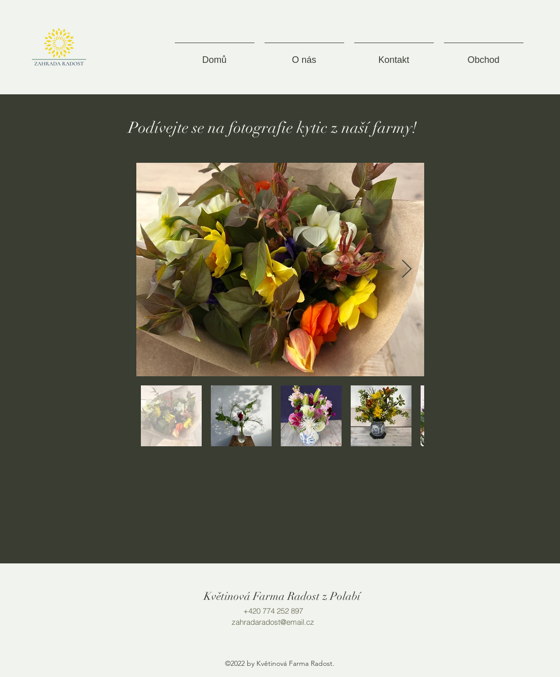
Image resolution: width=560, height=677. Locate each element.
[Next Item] (407, 269)
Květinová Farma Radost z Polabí (282, 596)
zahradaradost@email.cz (273, 622)
